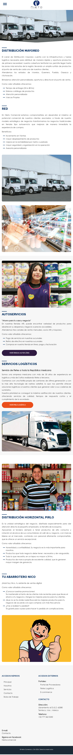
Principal (7, 682)
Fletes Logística (47, 688)
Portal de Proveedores (50, 684)
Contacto (8, 693)
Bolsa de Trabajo (11, 697)
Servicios (7, 689)
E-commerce (46, 692)
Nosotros (7, 685)
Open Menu (8, 4)
